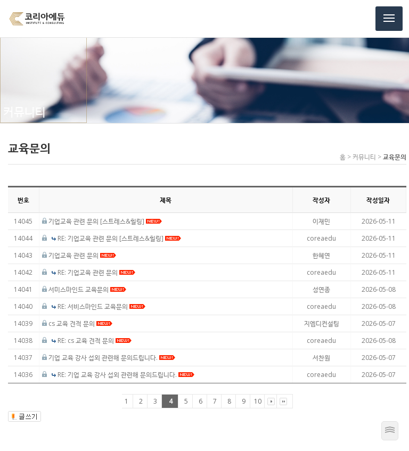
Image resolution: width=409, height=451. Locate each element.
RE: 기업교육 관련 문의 (96, 272)
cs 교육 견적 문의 (80, 323)
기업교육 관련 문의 (82, 255)
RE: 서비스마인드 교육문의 (101, 306)
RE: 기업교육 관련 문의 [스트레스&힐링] (119, 238)
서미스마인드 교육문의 (87, 289)
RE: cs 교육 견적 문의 (95, 340)
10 (257, 401)
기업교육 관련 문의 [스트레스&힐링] (105, 221)
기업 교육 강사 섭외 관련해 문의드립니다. (111, 357)
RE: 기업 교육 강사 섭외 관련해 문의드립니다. (126, 374)
